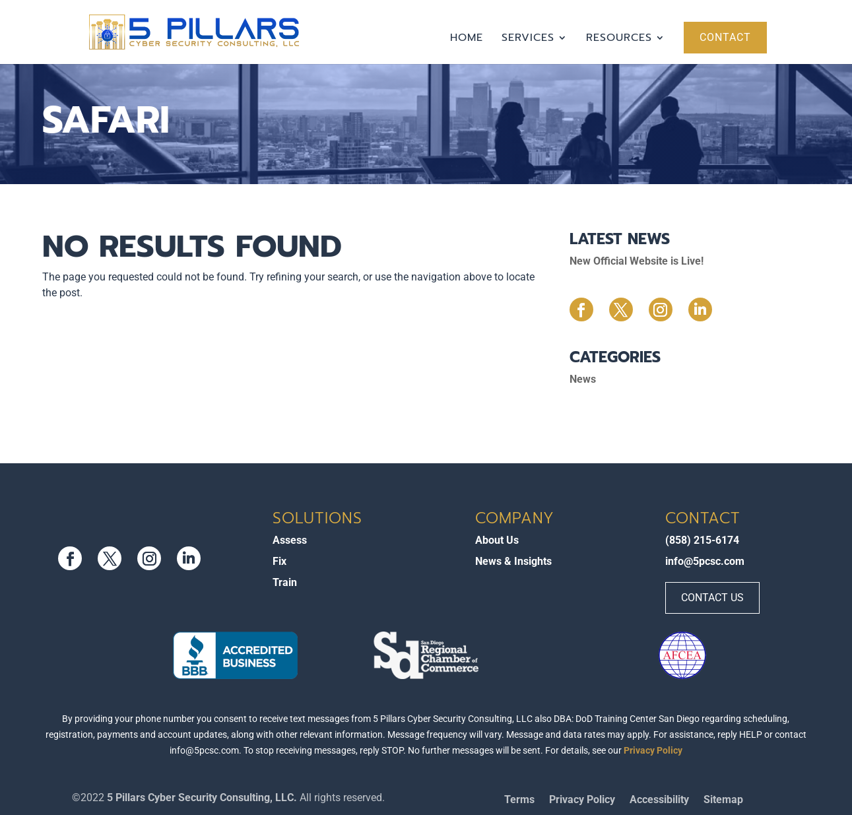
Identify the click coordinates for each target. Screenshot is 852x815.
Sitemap (723, 800)
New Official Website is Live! (637, 261)
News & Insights (513, 561)
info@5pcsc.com (704, 561)
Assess (290, 540)
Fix (279, 561)
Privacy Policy (653, 750)
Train (285, 582)
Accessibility (659, 800)
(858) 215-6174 (702, 540)
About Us (497, 540)
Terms (519, 800)
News (583, 379)
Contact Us (712, 597)
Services (528, 39)
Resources (619, 39)
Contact (725, 37)
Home (466, 39)
